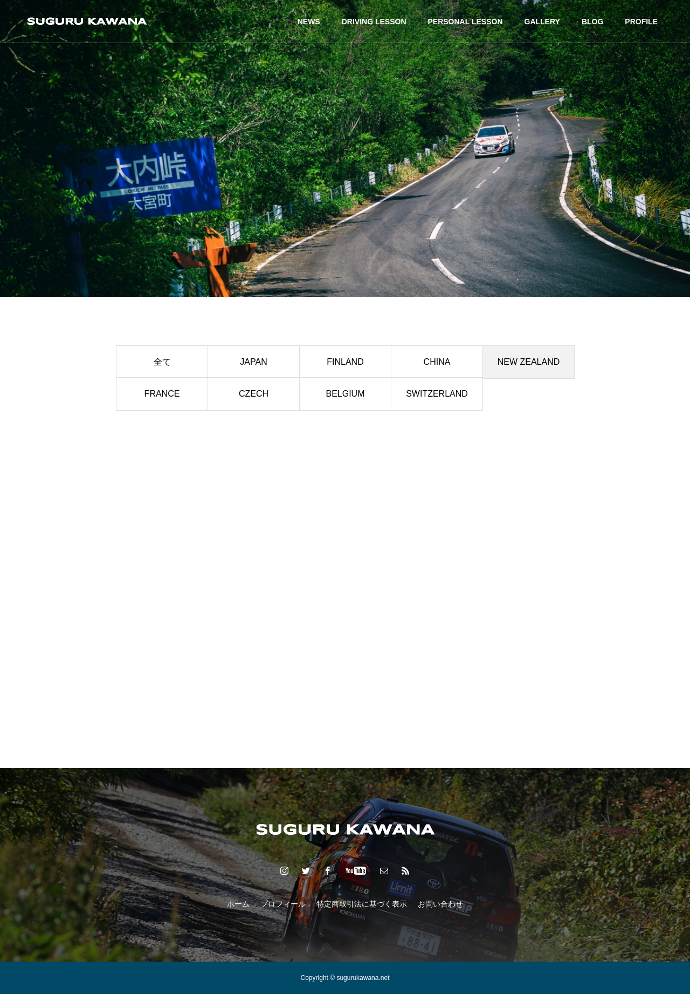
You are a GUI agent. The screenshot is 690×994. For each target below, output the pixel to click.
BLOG (592, 21)
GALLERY (542, 21)
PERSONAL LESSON (465, 21)
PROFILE (641, 21)
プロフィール (283, 904)
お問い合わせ (440, 904)
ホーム (238, 904)
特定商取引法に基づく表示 (361, 904)
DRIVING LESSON (374, 21)
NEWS (309, 21)
